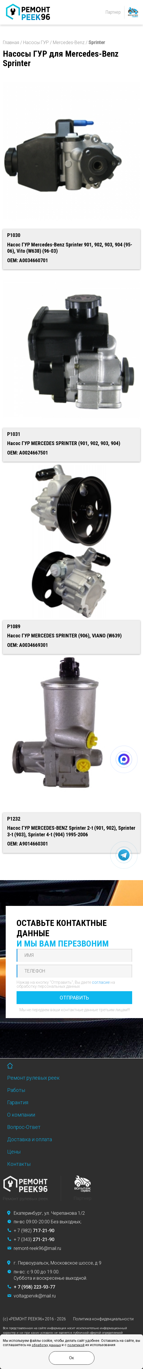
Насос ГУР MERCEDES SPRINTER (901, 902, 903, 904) (63, 443)
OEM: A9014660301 (27, 844)
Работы (16, 1090)
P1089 (13, 626)
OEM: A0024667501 (27, 453)
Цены (14, 1152)
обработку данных (46, 1345)
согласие (101, 982)
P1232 (13, 819)
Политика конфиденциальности (103, 1319)
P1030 (13, 235)
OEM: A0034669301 (27, 645)
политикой (75, 1345)
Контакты (19, 1164)
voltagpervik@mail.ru (35, 1296)
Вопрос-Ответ (24, 1127)
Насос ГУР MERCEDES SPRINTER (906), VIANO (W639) (64, 636)
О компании (21, 1115)
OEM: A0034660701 (27, 260)
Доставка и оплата (29, 1139)
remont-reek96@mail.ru (37, 1248)
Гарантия (17, 1102)
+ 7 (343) (34, 1239)
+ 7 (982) (34, 1230)
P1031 (13, 434)
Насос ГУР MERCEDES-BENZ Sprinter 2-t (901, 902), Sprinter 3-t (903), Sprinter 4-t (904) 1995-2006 (71, 831)
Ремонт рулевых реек (33, 1078)
